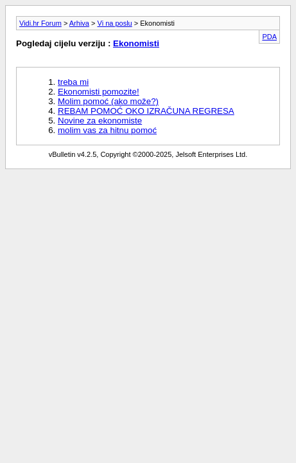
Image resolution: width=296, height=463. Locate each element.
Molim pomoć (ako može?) (108, 101)
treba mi (73, 82)
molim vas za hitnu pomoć (107, 130)
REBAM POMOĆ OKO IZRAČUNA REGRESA (146, 111)
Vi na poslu (115, 23)
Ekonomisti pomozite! (98, 91)
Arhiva (79, 23)
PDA (269, 37)
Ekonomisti (136, 43)
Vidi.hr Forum (40, 23)
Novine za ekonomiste (100, 120)
